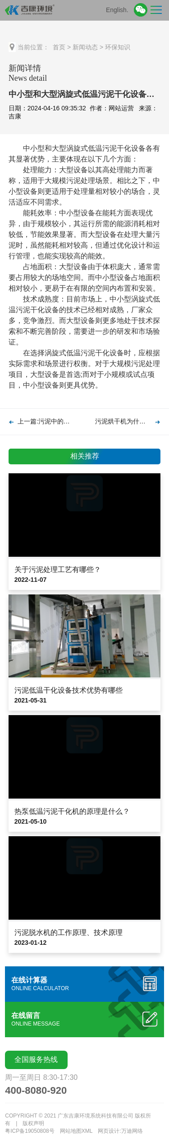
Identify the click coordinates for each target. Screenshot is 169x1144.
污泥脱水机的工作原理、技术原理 (68, 932)
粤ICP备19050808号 (29, 1131)
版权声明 (33, 1123)
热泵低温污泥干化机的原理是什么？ (72, 811)
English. (117, 9)
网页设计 (108, 1131)
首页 (59, 47)
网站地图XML (76, 1131)
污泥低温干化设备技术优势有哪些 (68, 690)
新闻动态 (85, 47)
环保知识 (117, 47)
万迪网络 (132, 1131)
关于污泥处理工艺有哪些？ (57, 569)
